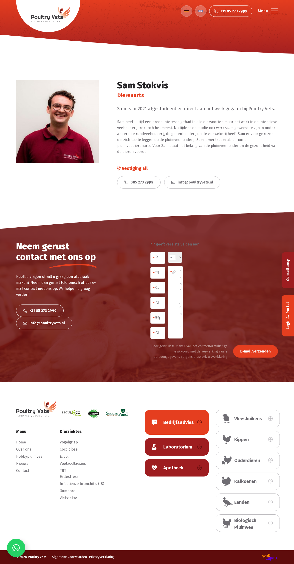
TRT (63, 470)
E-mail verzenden (255, 351)
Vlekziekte (68, 498)
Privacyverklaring (102, 557)
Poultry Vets (37, 557)
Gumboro (67, 491)
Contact (22, 470)
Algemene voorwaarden (69, 557)
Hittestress (69, 476)
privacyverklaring (214, 357)
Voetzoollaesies (73, 463)
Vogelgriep (69, 442)
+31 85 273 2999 (40, 310)
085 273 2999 (138, 182)
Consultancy (288, 270)
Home (21, 442)
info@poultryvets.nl (192, 182)
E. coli (64, 456)
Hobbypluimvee (29, 456)
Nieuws (22, 463)
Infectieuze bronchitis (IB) (82, 484)
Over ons (23, 449)
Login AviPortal (288, 315)
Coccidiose (69, 449)
